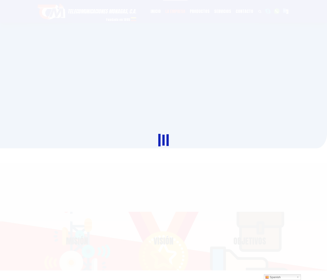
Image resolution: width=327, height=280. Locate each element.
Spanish (273, 277)
